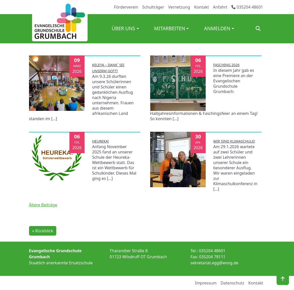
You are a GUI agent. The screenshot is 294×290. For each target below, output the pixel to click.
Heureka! (100, 141)
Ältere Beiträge (43, 205)
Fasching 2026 (226, 64)
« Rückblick (42, 231)
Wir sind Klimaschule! (234, 141)
